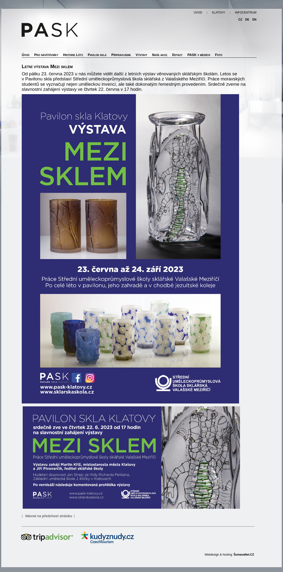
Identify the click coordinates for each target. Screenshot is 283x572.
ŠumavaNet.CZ (243, 554)
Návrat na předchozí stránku (48, 516)
